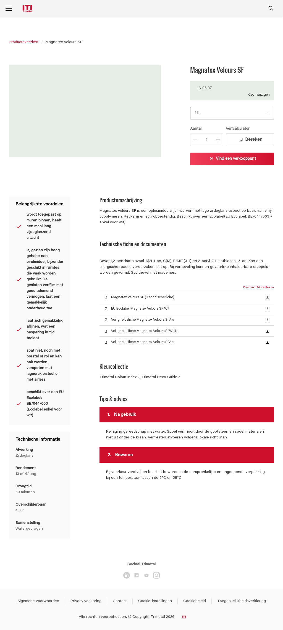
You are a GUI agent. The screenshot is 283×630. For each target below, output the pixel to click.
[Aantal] (206, 140)
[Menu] (9, 8)
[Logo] (28, 8)
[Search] (271, 8)
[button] (267, 297)
